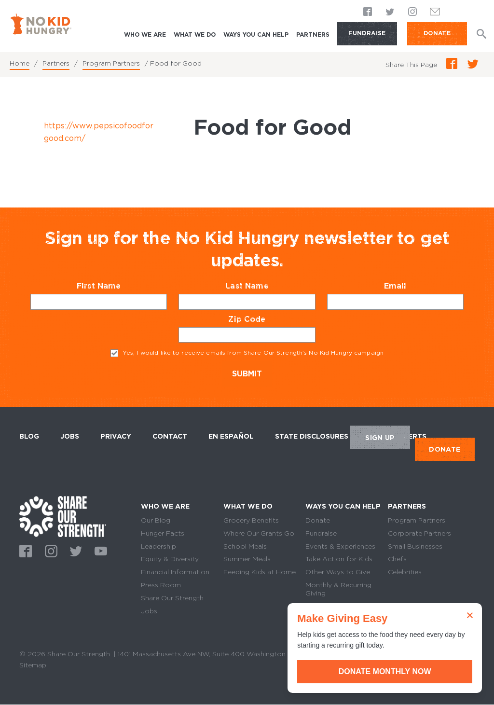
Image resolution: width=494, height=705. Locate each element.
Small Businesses (415, 546)
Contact (169, 436)
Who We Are (145, 34)
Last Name (265, 285)
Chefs (397, 559)
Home (19, 63)
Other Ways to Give (337, 572)
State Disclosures (311, 436)
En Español (231, 436)
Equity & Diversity (170, 559)
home (62, 516)
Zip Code (265, 319)
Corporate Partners (419, 533)
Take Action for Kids (338, 559)
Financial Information (175, 572)
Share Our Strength (172, 598)
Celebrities (405, 572)
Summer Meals (247, 559)
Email (414, 285)
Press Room (161, 585)
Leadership (158, 546)
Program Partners (111, 63)
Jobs (69, 436)
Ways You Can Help (255, 34)
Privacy (115, 436)
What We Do (195, 34)
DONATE (437, 33)
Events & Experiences (340, 546)
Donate (317, 520)
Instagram (412, 11)
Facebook (368, 11)
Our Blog (155, 520)
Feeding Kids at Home (259, 572)
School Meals (245, 546)
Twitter (390, 11)
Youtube (99, 550)
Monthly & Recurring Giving (338, 589)
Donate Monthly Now (385, 671)
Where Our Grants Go (258, 533)
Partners (312, 34)
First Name (117, 285)
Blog (29, 436)
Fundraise (366, 33)
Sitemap (32, 665)
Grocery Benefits (251, 520)
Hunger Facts (162, 533)
